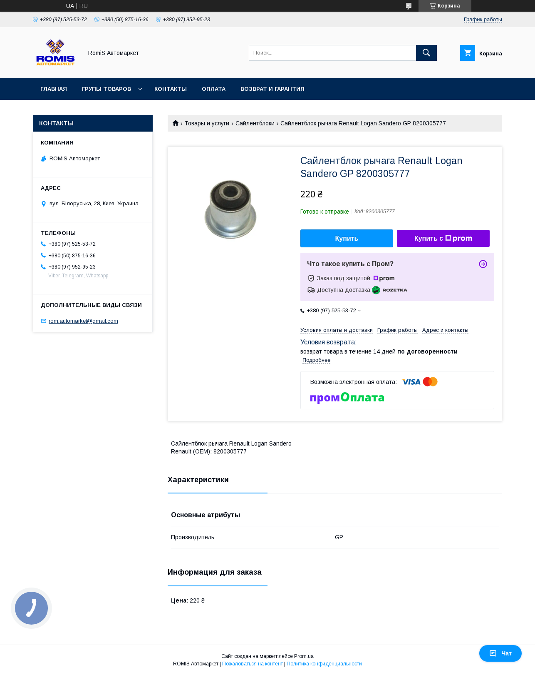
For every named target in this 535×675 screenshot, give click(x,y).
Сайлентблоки (255, 123)
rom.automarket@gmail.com (83, 321)
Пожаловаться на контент (252, 664)
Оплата (213, 89)
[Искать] (426, 53)
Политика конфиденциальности (324, 664)
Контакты (170, 89)
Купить (347, 238)
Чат (500, 653)
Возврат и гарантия (272, 89)
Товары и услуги (206, 123)
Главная (53, 89)
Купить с (443, 238)
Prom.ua (304, 656)
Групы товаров (106, 89)
